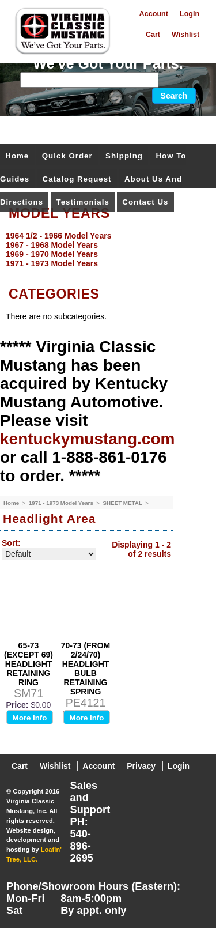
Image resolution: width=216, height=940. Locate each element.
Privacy (141, 766)
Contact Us (145, 202)
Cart (153, 35)
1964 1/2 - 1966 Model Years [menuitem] (58, 235)
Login (189, 14)
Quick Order (67, 156)
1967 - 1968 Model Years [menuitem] (52, 245)
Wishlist (185, 35)
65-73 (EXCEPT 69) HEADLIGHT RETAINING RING (28, 664)
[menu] (105, 249)
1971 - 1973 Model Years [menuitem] (52, 263)
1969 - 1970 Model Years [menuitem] (52, 254)
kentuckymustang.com (87, 439)
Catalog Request (77, 179)
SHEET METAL (123, 503)
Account (153, 14)
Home (17, 156)
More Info (30, 718)
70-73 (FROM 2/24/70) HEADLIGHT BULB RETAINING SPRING (86, 668)
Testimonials (82, 202)
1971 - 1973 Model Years (62, 503)
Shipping (124, 156)
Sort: (11, 543)
